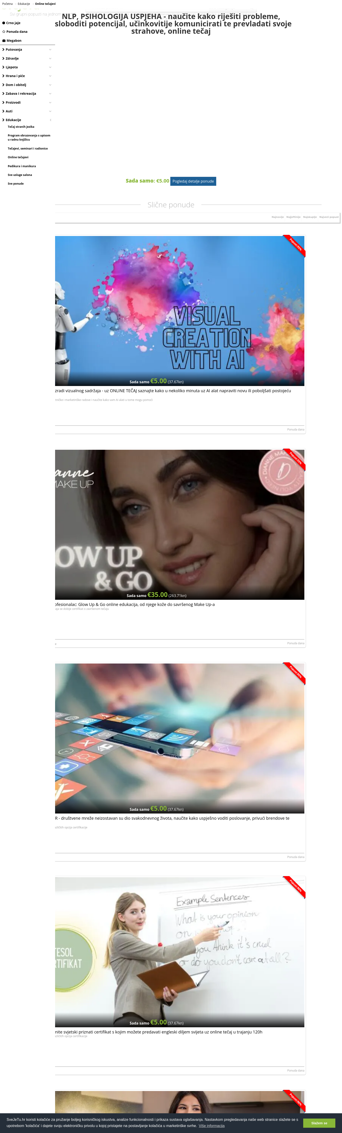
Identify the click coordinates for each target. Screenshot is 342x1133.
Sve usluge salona (20, 175)
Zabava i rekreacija (19, 93)
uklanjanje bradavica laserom (177, 14)
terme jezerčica (227, 14)
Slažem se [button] (319, 1123)
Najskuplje (305, 236)
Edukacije (11, 120)
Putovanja (12, 49)
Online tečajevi (18, 157)
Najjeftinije (286, 236)
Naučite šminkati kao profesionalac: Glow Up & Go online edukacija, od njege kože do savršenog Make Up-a (197, 303)
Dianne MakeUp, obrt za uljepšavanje (178, 338)
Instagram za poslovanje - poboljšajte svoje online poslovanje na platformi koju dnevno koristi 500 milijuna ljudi (100, 895)
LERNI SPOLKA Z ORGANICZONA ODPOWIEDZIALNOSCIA (285, 534)
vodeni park (122, 14)
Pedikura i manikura (22, 166)
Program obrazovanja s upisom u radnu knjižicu (29, 137)
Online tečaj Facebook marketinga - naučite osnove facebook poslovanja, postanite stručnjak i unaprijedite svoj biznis (195, 499)
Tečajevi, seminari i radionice (28, 148)
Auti (7, 111)
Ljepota (10, 67)
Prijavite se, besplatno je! (226, 959)
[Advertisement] (198, 1019)
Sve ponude (16, 184)
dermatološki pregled (144, 14)
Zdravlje (10, 58)
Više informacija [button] (212, 1126)
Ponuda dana (15, 31)
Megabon (12, 40)
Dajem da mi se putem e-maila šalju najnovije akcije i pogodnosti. (199, 971)
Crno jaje (11, 23)
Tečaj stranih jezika (21, 127)
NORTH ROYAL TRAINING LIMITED (80, 338)
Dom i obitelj (14, 85)
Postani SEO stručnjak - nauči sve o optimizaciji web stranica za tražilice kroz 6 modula (290, 797)
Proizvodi (11, 102)
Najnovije (268, 236)
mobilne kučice (207, 14)
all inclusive (246, 14)
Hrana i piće (13, 76)
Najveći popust (327, 236)
